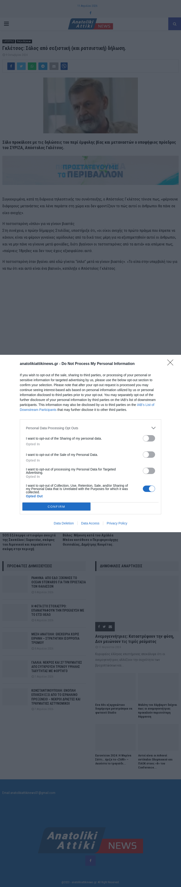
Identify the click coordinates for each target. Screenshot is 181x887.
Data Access (90, 523)
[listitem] (90, 427)
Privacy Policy (117, 523)
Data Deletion (64, 523)
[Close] (171, 364)
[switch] (149, 438)
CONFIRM (56, 506)
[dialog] (90, 443)
